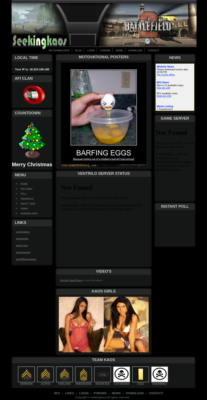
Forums (105, 50)
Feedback (27, 198)
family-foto (22, 245)
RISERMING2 (159, 383)
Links (69, 393)
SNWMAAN (26, 383)
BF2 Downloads (59, 50)
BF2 (57, 393)
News (119, 50)
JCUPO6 (45, 383)
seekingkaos (23, 232)
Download (135, 50)
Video (24, 208)
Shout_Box (28, 203)
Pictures (27, 189)
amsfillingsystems (26, 259)
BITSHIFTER (102, 383)
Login (91, 50)
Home (24, 184)
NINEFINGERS (83, 383)
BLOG (78, 50)
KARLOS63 (64, 383)
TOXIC (140, 383)
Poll (24, 194)
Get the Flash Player (71, 280)
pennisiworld (23, 252)
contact (153, 50)
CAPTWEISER (121, 383)
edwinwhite (22, 238)
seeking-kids (29, 213)
